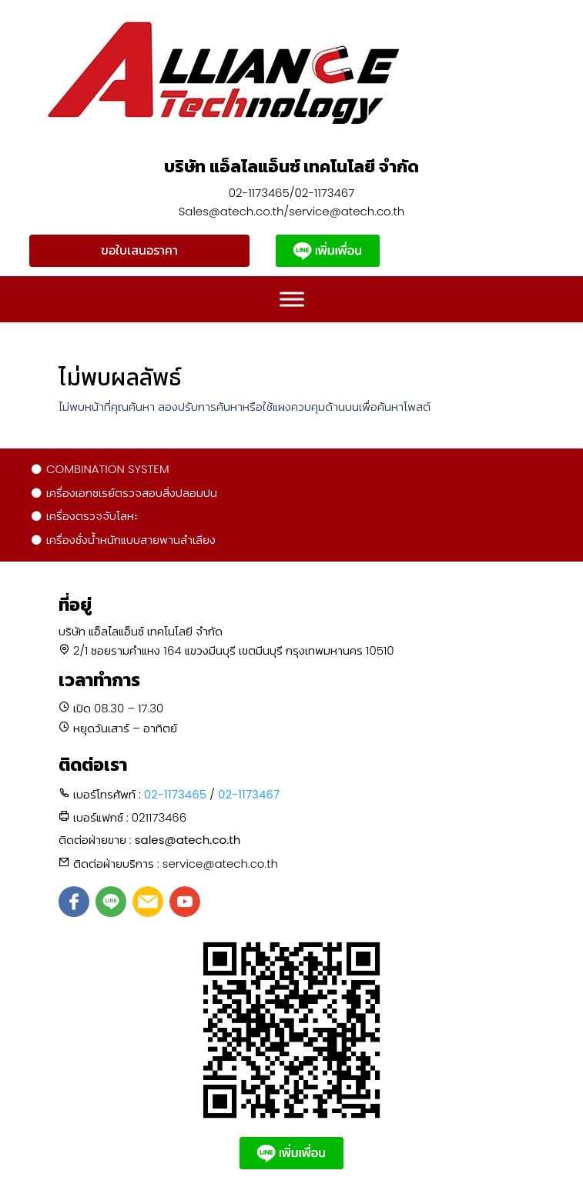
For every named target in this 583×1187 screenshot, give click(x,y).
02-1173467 (249, 794)
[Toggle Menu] (292, 299)
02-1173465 (175, 794)
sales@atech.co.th (188, 840)
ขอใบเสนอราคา (139, 250)
